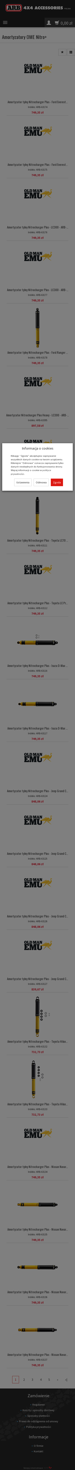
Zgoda (57, 482)
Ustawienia (22, 482)
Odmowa (41, 482)
